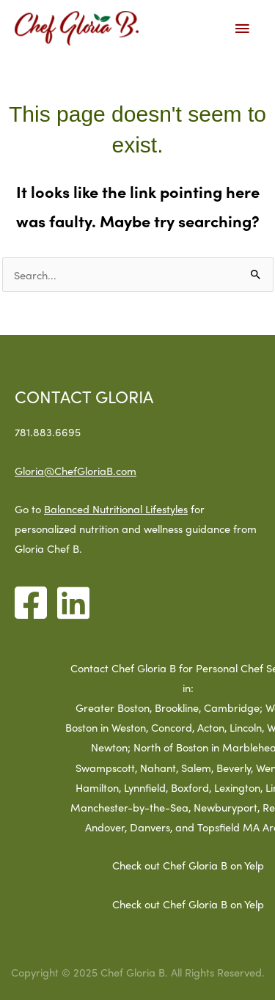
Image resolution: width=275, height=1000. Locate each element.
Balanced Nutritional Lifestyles (116, 508)
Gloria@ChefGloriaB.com (75, 470)
